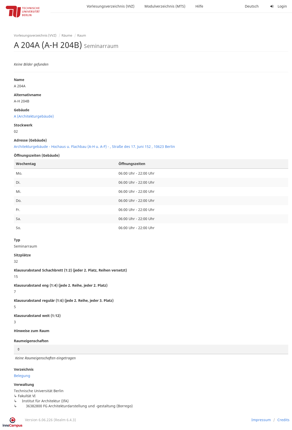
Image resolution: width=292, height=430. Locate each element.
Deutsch (252, 6)
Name (19, 79)
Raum (81, 35)
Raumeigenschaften (31, 340)
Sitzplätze (22, 255)
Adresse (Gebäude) (30, 140)
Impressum (261, 419)
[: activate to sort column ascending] (151, 349)
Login (278, 6)
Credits (283, 419)
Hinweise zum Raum (31, 330)
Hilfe (199, 6)
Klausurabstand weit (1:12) (37, 315)
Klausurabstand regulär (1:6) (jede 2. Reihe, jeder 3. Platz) (63, 300)
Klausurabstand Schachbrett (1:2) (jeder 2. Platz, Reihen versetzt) (70, 270)
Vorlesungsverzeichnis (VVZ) (110, 6)
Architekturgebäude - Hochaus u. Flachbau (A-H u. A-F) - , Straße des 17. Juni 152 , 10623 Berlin (94, 146)
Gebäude (21, 109)
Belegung (22, 375)
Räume (67, 35)
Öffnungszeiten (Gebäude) (37, 155)
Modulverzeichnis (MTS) (164, 6)
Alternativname (27, 94)
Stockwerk (23, 125)
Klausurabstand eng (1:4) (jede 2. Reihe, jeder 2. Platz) (60, 285)
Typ (17, 239)
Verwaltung (24, 384)
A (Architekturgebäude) (34, 116)
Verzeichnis (24, 369)
